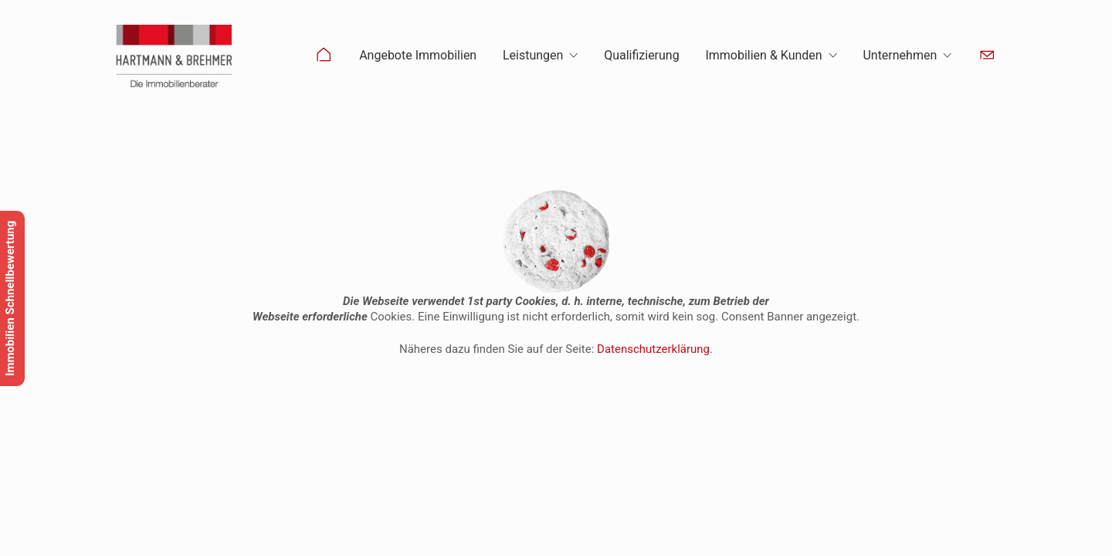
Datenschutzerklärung (653, 349)
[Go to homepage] (174, 56)
